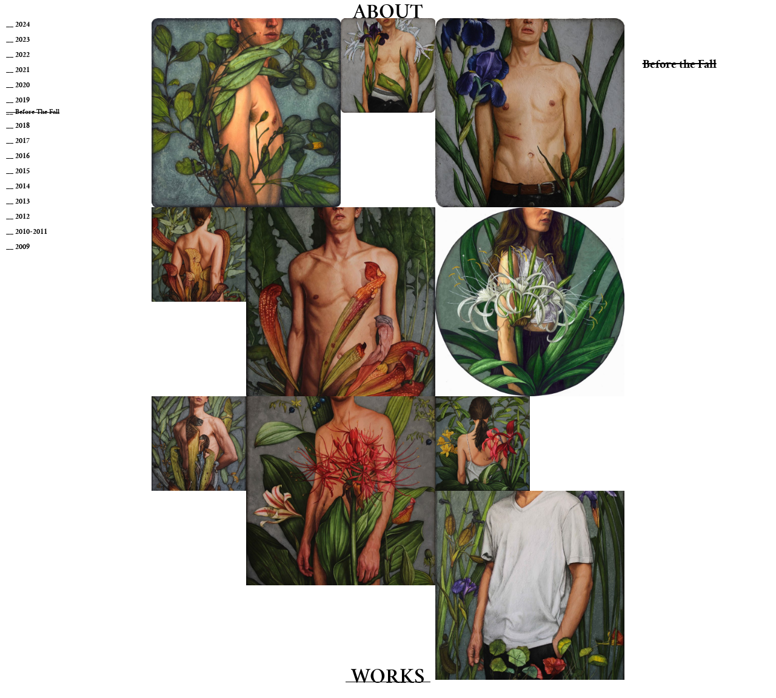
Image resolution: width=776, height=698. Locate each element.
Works (388, 678)
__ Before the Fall (32, 112)
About (388, 13)
